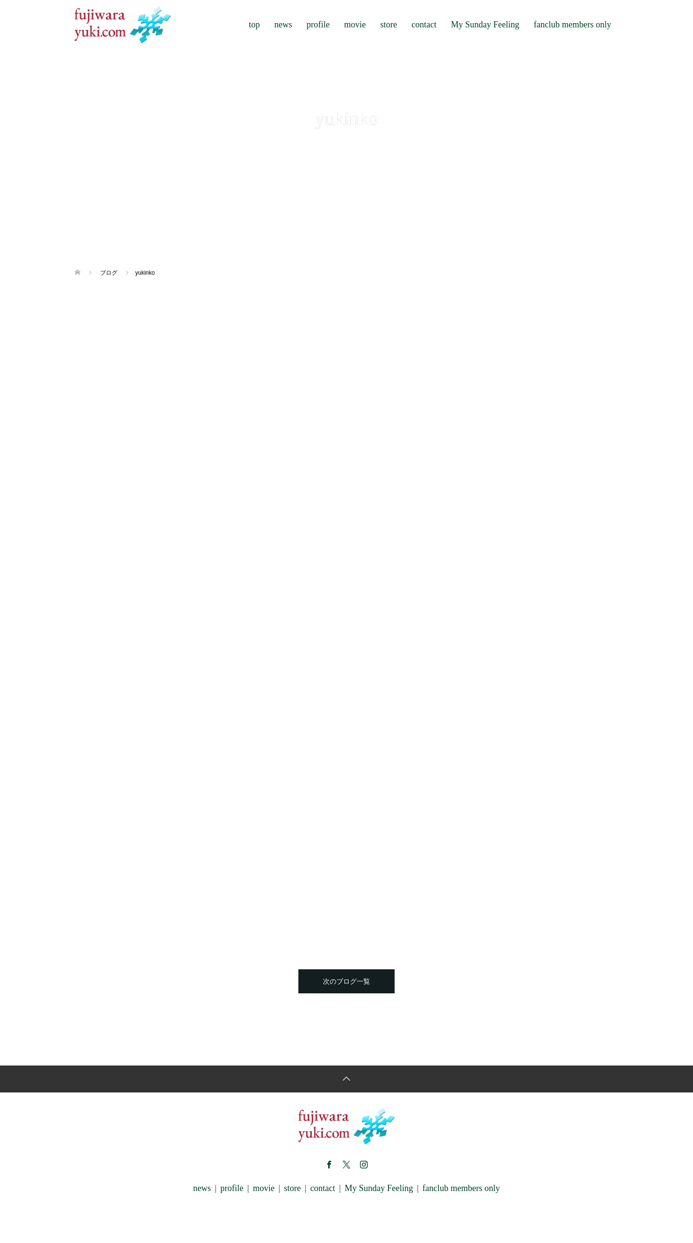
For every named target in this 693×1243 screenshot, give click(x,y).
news (283, 24)
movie (355, 24)
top (254, 24)
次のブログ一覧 (346, 981)
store (388, 24)
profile (318, 24)
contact (423, 24)
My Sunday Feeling (485, 24)
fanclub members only (572, 24)
